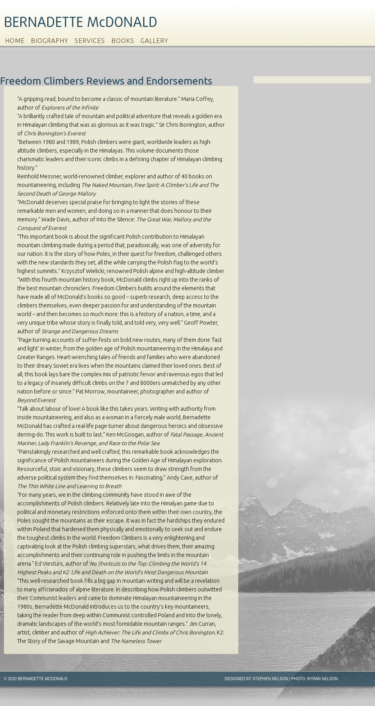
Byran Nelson (322, 679)
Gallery (154, 40)
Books (122, 40)
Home (15, 40)
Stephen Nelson (270, 679)
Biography (49, 40)
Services (90, 40)
